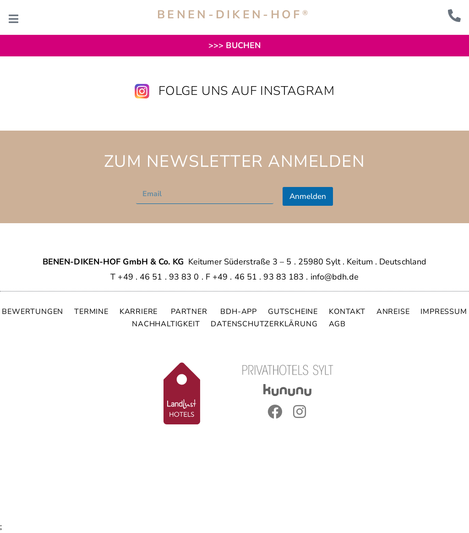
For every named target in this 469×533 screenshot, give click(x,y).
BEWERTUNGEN (32, 312)
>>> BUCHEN (234, 45)
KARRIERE (140, 312)
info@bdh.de (335, 276)
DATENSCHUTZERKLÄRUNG (264, 324)
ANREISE (393, 312)
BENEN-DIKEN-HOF (233, 14)
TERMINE (91, 312)
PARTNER (190, 312)
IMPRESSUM (443, 312)
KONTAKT (347, 312)
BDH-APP (238, 312)
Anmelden (307, 196)
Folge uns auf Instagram (246, 90)
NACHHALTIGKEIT (166, 324)
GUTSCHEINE (293, 312)
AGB (337, 324)
